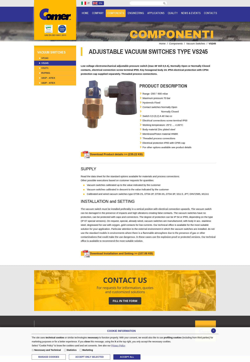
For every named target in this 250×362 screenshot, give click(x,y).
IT (85, 3)
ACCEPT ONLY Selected (89, 357)
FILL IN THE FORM (125, 301)
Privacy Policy (118, 345)
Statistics (72, 350)
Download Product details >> (112, 154)
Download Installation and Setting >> (117, 253)
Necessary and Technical (47, 350)
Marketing (87, 350)
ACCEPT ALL (127, 357)
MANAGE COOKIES (48, 357)
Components (176, 43)
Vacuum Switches (195, 43)
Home (162, 43)
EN (97, 3)
